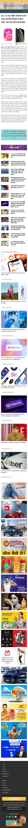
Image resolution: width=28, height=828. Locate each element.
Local (3, 764)
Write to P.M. (8, 1)
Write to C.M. (13, 1)
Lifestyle (4, 785)
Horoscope (5, 776)
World (3, 769)
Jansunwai (19, 1)
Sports (4, 782)
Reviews (4, 780)
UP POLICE (25, 1)
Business (4, 771)
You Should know (6, 790)
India (3, 766)
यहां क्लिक (21, 134)
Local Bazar (5, 792)
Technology (5, 787)
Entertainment (5, 774)
